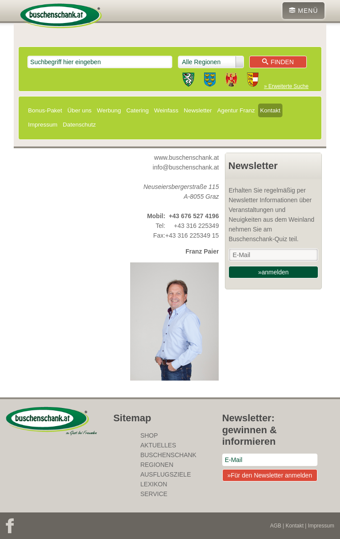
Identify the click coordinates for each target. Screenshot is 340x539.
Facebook (10, 525)
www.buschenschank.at (186, 157)
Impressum (42, 124)
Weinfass (166, 110)
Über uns (79, 110)
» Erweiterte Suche (286, 86)
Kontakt (270, 110)
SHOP (149, 435)
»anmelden (273, 272)
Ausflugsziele (165, 474)
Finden (278, 61)
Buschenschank (168, 454)
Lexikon (153, 484)
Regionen (157, 464)
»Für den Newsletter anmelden (269, 475)
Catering (137, 110)
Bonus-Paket (45, 110)
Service (153, 493)
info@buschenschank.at (186, 167)
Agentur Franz (236, 110)
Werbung (109, 110)
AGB (275, 526)
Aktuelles (158, 445)
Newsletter (198, 110)
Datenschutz (79, 124)
